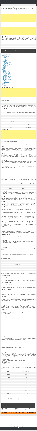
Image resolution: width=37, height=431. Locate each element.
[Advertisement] (18, 18)
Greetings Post (5, 67)
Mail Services (4, 57)
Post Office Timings (4, 80)
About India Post (4, 85)
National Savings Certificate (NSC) (7, 77)
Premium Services (5, 60)
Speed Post (4, 61)
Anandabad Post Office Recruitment (6, 82)
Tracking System (6, 63)
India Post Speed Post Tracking (8, 62)
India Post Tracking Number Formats (8, 64)
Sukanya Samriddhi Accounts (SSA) (7, 79)
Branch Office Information (5, 55)
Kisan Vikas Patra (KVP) (6, 78)
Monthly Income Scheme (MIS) (7, 73)
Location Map (4, 83)
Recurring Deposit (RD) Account (7, 72)
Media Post (4, 66)
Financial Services (4, 70)
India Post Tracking (4, 81)
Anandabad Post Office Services (6, 56)
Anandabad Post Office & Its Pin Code (6, 54)
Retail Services (5, 59)
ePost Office (3, 69)
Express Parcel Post (5, 65)
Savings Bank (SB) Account (6, 71)
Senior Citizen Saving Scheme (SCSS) (7, 76)
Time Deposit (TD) (5, 75)
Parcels (4, 58)
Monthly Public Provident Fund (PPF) (7, 74)
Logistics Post (5, 68)
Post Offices (5, 2)
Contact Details (4, 84)
